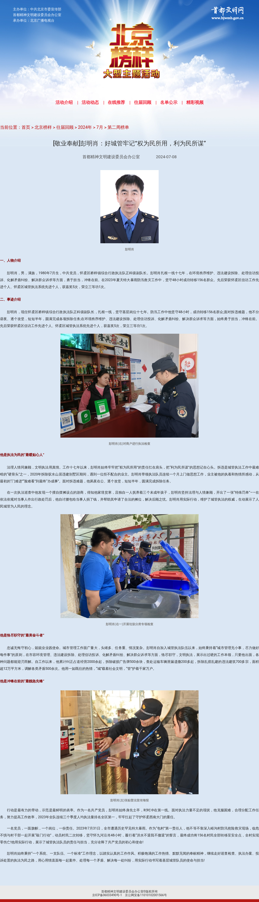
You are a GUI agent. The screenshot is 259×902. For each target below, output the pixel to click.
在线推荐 (116, 102)
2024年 (85, 127)
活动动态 (90, 102)
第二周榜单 (118, 127)
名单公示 (168, 102)
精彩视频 (195, 102)
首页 (26, 127)
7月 (99, 127)
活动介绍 (64, 102)
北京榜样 (43, 127)
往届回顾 (142, 102)
